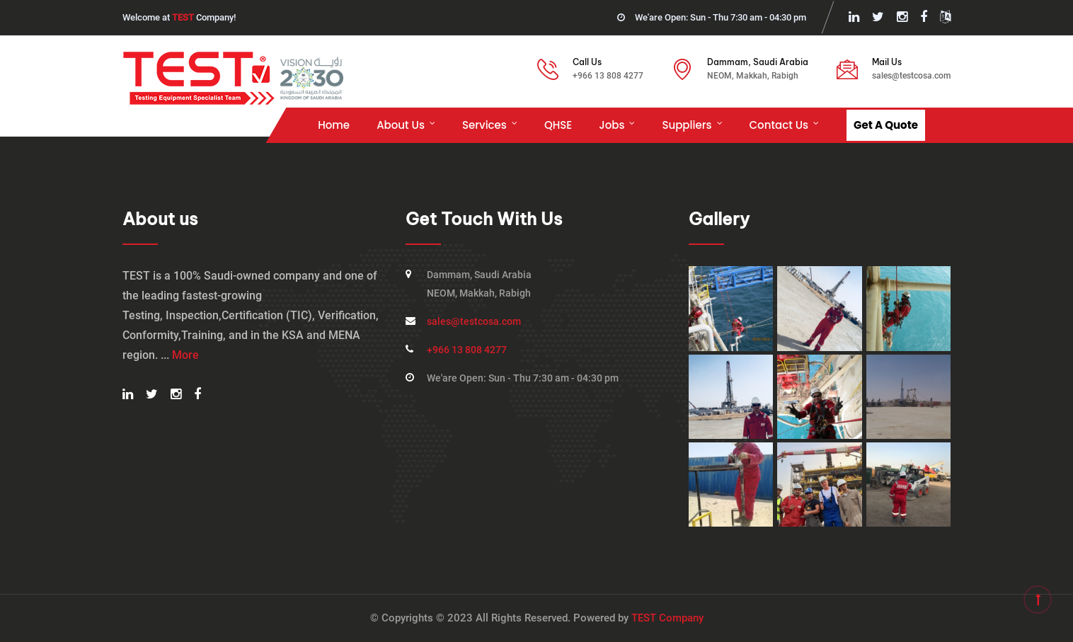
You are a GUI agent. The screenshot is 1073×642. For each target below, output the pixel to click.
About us (401, 124)
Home (334, 124)
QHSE (558, 124)
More (185, 355)
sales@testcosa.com (911, 76)
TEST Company (667, 618)
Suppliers (686, 124)
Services (484, 124)
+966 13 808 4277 (608, 76)
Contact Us (779, 124)
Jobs (611, 124)
